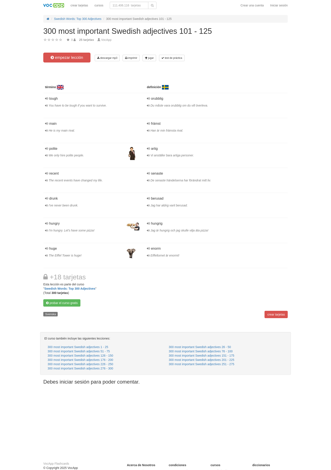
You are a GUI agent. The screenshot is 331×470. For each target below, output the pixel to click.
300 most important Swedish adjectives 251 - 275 (201, 364)
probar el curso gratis (62, 303)
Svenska (50, 314)
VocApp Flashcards (56, 463)
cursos (99, 5)
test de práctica (171, 57)
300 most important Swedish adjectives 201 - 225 (201, 360)
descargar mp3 (107, 57)
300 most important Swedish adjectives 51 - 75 (79, 351)
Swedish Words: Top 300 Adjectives (69, 288)
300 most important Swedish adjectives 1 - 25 (78, 347)
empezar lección (67, 57)
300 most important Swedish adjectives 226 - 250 (80, 364)
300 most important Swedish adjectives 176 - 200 (80, 360)
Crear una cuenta (252, 5)
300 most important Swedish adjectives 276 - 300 (80, 368)
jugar (149, 57)
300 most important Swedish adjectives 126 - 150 (80, 355)
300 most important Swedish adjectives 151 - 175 (201, 355)
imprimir (131, 57)
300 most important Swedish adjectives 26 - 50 (200, 347)
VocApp (106, 40)
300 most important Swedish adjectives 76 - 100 (201, 351)
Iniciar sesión (279, 5)
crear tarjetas (79, 5)
